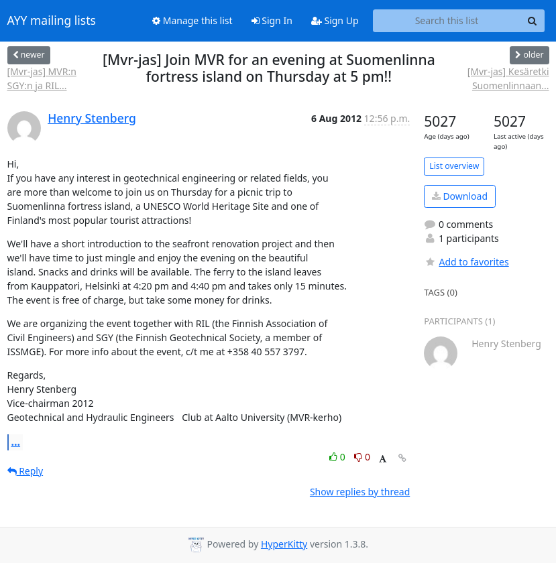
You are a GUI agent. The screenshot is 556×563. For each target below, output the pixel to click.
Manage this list (192, 20)
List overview (454, 166)
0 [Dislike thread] (362, 456)
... (16, 441)
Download (460, 196)
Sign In (272, 20)
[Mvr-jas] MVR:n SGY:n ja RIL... (41, 78)
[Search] (532, 20)
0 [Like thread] (338, 456)
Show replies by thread (360, 491)
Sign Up (335, 20)
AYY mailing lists (51, 21)
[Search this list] (447, 20)
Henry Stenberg (92, 118)
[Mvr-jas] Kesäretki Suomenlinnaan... (508, 78)
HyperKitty (284, 544)
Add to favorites (466, 261)
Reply (25, 470)
